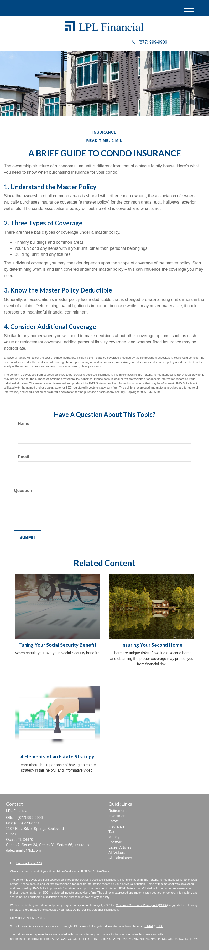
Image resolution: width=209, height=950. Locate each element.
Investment (117, 816)
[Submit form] (27, 537)
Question (23, 490)
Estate (113, 821)
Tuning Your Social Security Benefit (57, 645)
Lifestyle (115, 842)
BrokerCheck (101, 871)
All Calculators (120, 858)
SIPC (159, 926)
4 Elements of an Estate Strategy (57, 757)
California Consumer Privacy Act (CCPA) (142, 905)
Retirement (117, 811)
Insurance (116, 826)
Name (23, 423)
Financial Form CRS (29, 863)
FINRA (148, 926)
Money (113, 837)
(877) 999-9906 (149, 42)
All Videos (116, 853)
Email (23, 457)
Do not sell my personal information (95, 909)
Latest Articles (119, 847)
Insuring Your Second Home (151, 645)
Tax (111, 832)
